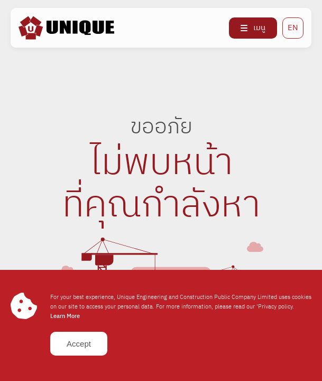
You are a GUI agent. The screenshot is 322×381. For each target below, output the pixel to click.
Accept (79, 343)
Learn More (65, 316)
